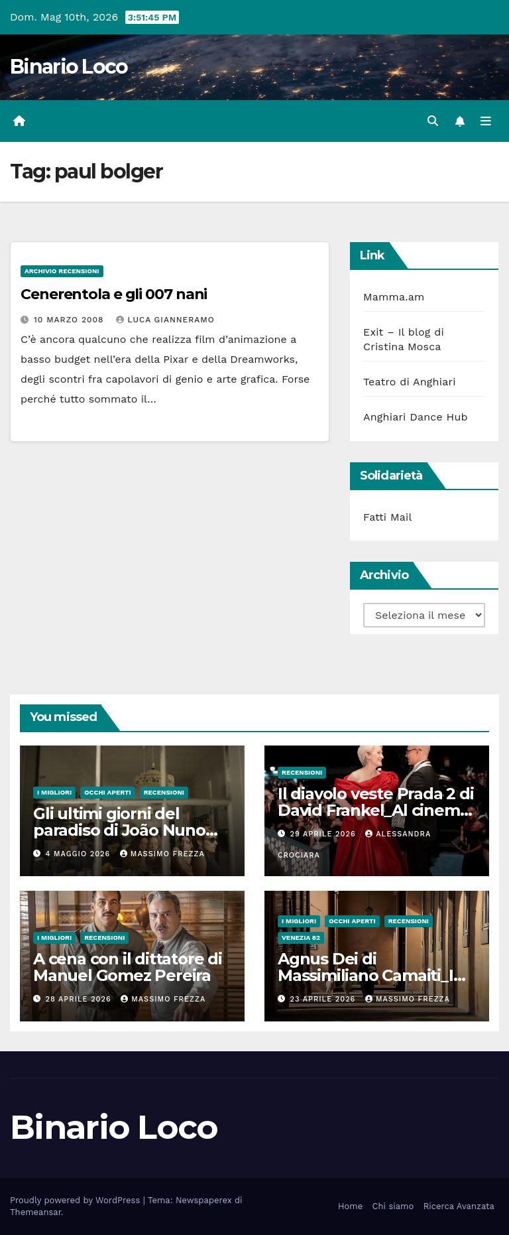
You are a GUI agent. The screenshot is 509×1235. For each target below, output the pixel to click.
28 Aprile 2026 (80, 999)
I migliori (54, 792)
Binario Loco (69, 66)
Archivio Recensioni (62, 271)
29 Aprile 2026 (324, 834)
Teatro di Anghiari (409, 381)
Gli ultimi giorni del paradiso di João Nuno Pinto (119, 830)
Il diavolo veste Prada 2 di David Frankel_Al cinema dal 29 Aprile (376, 810)
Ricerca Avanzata (459, 1206)
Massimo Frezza (162, 854)
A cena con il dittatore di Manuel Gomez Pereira (127, 967)
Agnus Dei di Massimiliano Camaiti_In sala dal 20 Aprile (370, 975)
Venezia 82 (301, 937)
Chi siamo (393, 1206)
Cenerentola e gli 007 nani (114, 294)
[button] (432, 121)
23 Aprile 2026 (324, 999)
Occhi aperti (107, 792)
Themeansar (35, 1212)
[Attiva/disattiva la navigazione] (486, 121)
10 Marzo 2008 (70, 319)
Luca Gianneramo (165, 319)
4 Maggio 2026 (79, 854)
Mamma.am (393, 297)
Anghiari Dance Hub (415, 417)
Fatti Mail (387, 517)
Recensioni (164, 792)
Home (350, 1206)
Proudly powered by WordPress (76, 1200)
